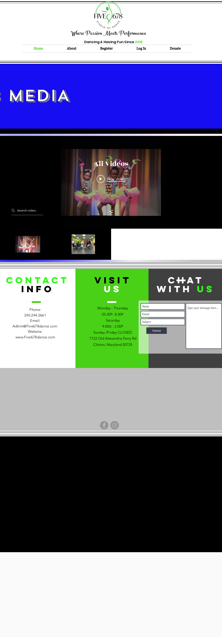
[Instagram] (114, 425)
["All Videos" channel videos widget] (111, 198)
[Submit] (156, 330)
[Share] (111, 211)
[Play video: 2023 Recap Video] (111, 179)
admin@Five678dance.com (109, 457)
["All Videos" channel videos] (111, 244)
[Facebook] (104, 425)
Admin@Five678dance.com (34, 326)
